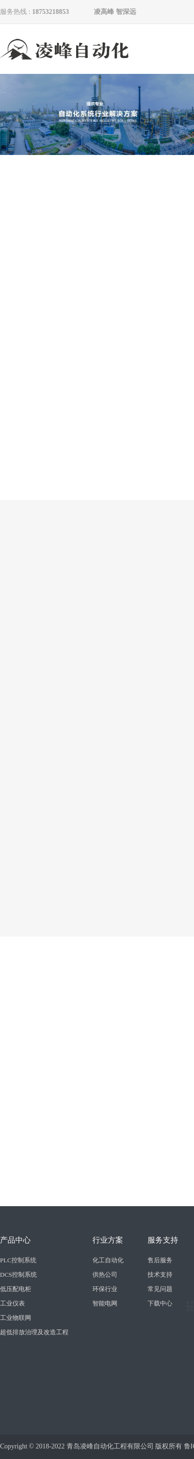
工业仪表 (12, 1303)
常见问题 (160, 1289)
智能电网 (104, 1303)
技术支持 (160, 1274)
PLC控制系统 (18, 1260)
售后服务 (160, 1260)
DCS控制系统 (18, 1274)
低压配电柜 (15, 1289)
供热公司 (104, 1274)
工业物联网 (15, 1317)
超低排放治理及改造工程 (34, 1332)
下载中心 (160, 1303)
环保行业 (104, 1289)
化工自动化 (108, 1260)
